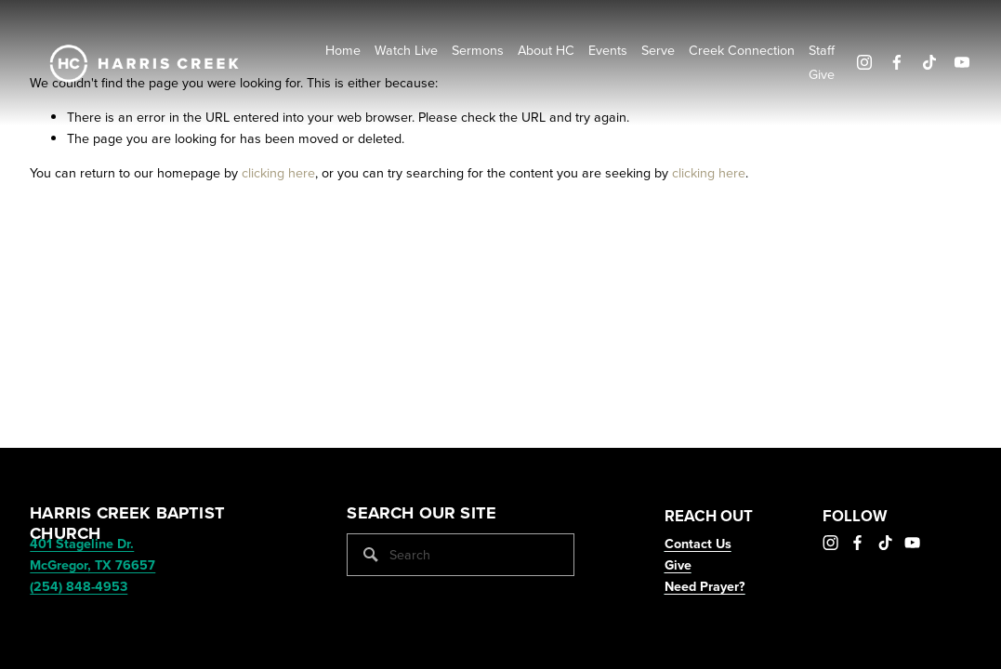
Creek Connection (742, 50)
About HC (546, 50)
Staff (822, 50)
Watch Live (406, 50)
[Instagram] (864, 62)
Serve (658, 50)
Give (822, 74)
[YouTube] (962, 62)
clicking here (278, 173)
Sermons (478, 50)
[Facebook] (897, 62)
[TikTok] (929, 62)
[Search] (460, 554)
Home (343, 50)
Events (607, 50)
